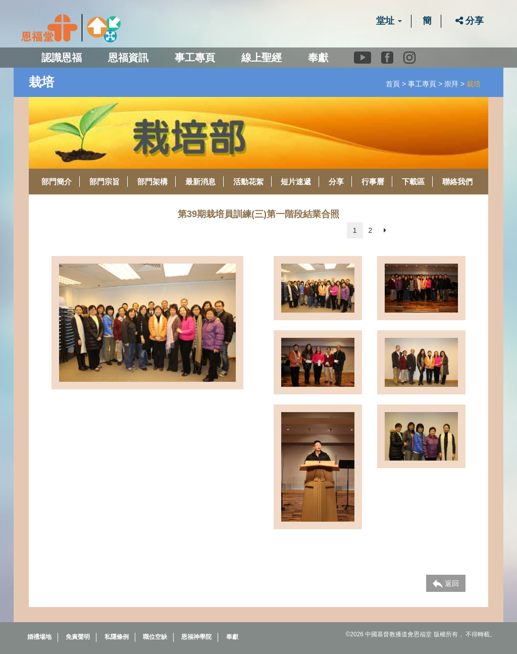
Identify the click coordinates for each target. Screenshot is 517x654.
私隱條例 (117, 636)
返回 (446, 583)
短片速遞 (296, 181)
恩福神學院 (196, 636)
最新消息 (200, 181)
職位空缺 (155, 636)
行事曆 (372, 181)
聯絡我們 (457, 181)
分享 (469, 21)
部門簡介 (56, 181)
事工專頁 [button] (195, 57)
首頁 (393, 84)
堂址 (389, 21)
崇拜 (451, 84)
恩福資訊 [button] (128, 57)
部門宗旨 (104, 181)
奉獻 (318, 57)
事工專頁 (422, 84)
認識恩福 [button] (61, 57)
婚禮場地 (39, 636)
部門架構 (152, 181)
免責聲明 (78, 636)
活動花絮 (248, 181)
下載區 (413, 181)
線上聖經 (261, 57)
